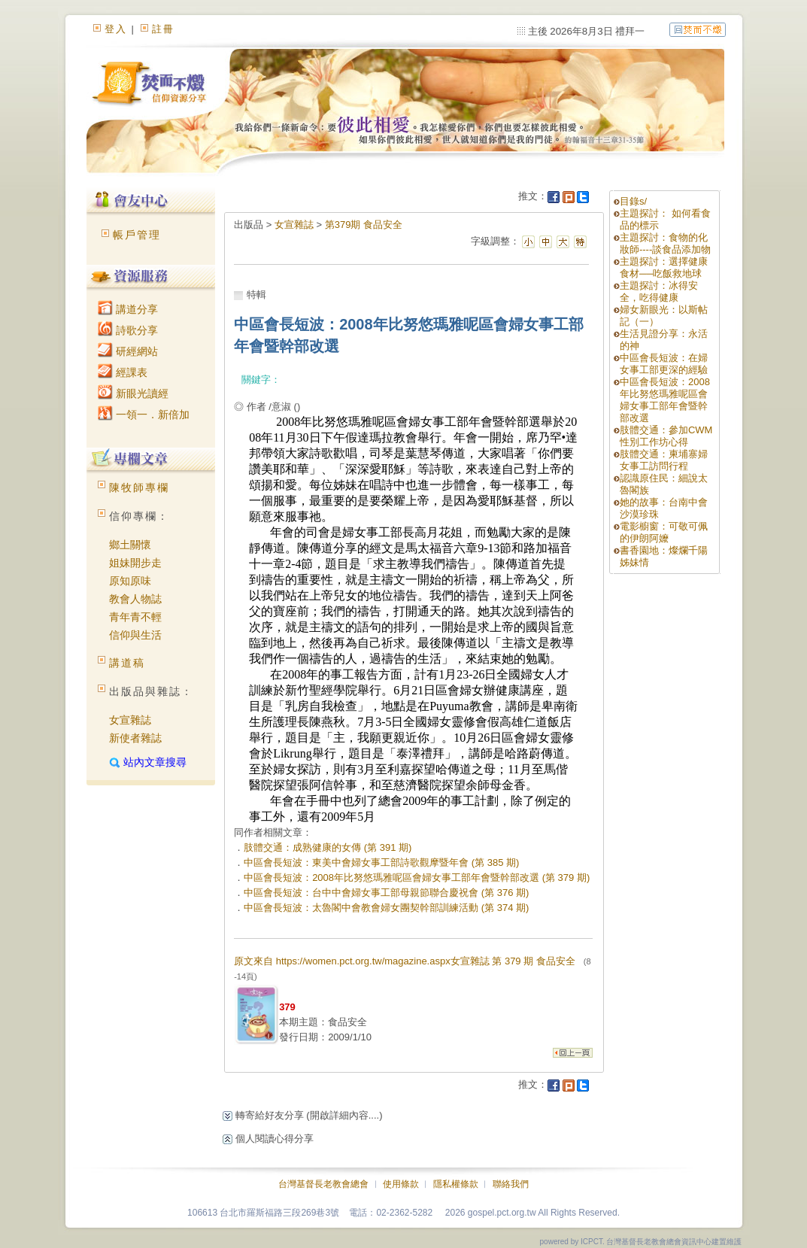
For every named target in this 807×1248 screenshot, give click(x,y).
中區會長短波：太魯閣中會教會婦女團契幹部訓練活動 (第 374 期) (386, 907)
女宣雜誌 (130, 720)
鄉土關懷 (130, 545)
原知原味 (130, 581)
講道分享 (128, 309)
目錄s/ (633, 201)
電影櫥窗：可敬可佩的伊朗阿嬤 (664, 532)
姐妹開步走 (135, 563)
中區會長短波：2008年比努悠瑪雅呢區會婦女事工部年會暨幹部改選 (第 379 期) (417, 877)
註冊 (163, 29)
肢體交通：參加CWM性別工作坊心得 (666, 436)
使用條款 (401, 1184)
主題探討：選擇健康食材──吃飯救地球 (664, 267)
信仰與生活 (135, 635)
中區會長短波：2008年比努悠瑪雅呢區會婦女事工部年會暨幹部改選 (665, 400)
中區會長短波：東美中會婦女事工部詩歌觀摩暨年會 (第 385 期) (381, 862)
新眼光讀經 (133, 393)
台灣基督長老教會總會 (323, 1184)
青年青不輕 (135, 617)
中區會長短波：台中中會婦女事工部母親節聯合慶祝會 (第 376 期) (386, 892)
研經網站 (128, 351)
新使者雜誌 (135, 738)
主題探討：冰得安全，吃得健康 (659, 291)
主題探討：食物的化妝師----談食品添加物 (665, 243)
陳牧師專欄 (139, 487)
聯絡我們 (511, 1184)
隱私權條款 (455, 1184)
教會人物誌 (135, 599)
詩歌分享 (128, 330)
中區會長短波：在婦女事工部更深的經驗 (664, 363)
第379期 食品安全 (363, 224)
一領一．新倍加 (144, 414)
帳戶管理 (137, 235)
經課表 (122, 372)
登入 (116, 29)
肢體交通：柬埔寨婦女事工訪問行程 (664, 460)
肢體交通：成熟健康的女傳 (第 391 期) (327, 847)
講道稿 (127, 663)
